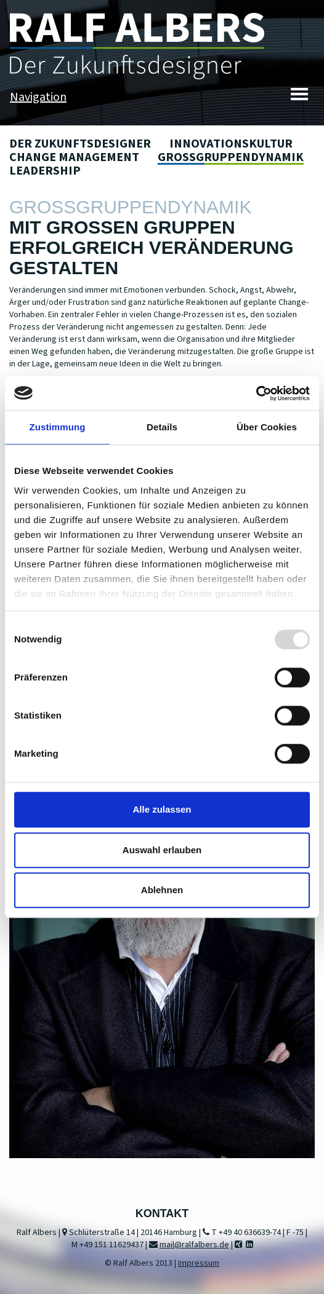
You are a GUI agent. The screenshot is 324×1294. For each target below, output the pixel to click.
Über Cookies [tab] (267, 427)
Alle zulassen (161, 809)
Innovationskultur (231, 143)
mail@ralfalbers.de (194, 1245)
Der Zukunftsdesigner (80, 143)
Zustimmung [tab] (58, 427)
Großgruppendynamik (231, 157)
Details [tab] (162, 427)
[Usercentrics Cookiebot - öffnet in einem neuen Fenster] (256, 393)
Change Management (74, 157)
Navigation (38, 97)
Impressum (198, 1263)
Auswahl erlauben (162, 850)
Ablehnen (162, 890)
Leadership (45, 171)
